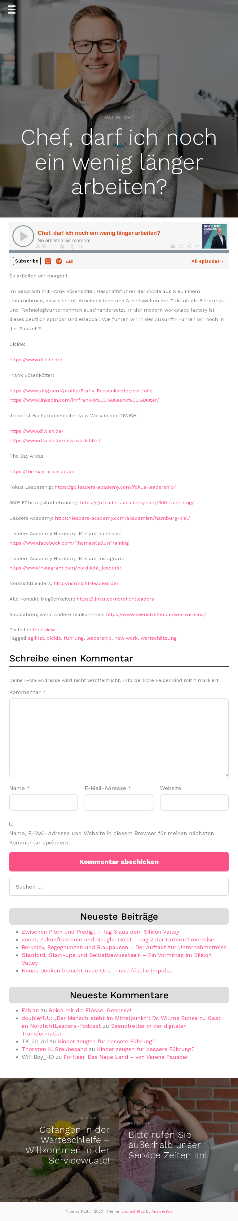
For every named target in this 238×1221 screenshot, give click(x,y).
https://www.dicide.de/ (36, 360)
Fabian (30, 1010)
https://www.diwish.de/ (36, 431)
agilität (36, 638)
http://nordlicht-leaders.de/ (86, 583)
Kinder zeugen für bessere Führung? (107, 1041)
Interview (44, 630)
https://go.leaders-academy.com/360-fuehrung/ (137, 502)
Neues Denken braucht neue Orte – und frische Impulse (97, 970)
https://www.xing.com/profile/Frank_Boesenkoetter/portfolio (80, 391)
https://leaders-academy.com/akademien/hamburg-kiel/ (122, 518)
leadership (99, 638)
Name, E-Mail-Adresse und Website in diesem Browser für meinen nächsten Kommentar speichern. (111, 838)
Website (170, 788)
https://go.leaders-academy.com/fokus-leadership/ (115, 487)
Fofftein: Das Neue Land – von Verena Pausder (126, 1057)
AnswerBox (162, 1211)
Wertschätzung (158, 638)
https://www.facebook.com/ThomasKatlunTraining (69, 543)
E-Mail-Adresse (108, 788)
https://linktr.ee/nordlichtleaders (115, 599)
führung (74, 638)
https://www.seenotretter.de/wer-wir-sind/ (156, 614)
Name (19, 788)
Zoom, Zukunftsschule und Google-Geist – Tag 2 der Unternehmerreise (118, 939)
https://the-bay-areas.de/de (41, 471)
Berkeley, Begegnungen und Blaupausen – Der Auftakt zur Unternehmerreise (124, 947)
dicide (54, 638)
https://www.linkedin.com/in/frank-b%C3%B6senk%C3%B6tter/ (84, 400)
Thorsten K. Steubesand (54, 1049)
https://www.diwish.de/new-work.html (54, 440)
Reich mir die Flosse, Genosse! (90, 1010)
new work (126, 638)
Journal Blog (133, 1211)
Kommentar (27, 692)
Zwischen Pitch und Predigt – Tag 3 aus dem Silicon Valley (100, 931)
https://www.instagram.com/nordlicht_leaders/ (65, 568)
